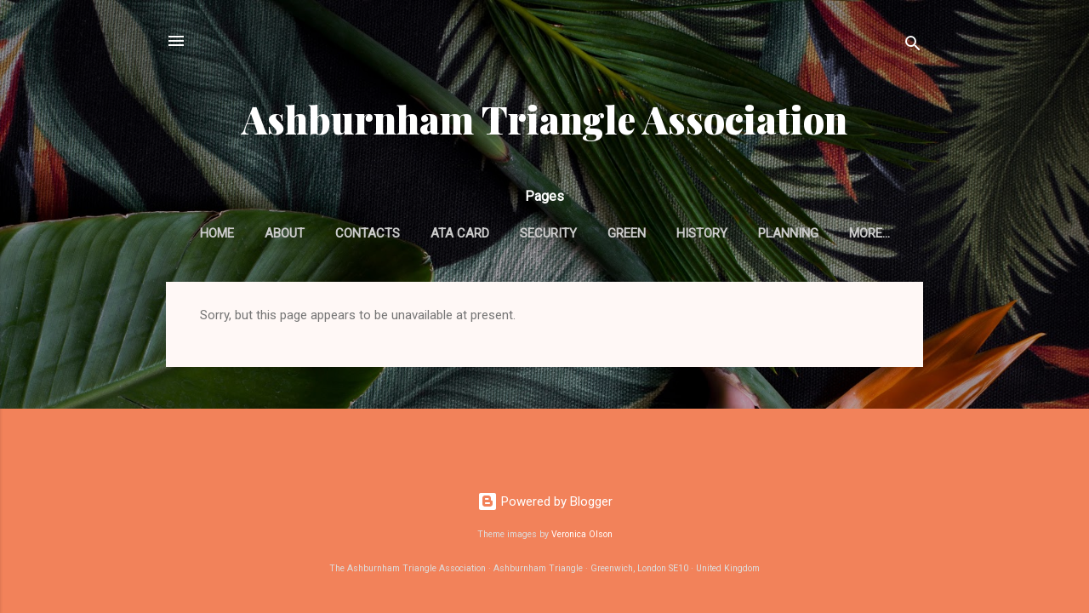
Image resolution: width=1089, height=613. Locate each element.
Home (217, 233)
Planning (788, 233)
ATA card (459, 233)
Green (626, 233)
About (285, 233)
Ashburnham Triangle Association (544, 119)
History (701, 233)
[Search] (913, 46)
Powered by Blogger (545, 501)
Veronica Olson (582, 534)
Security (548, 233)
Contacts (367, 233)
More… (869, 233)
